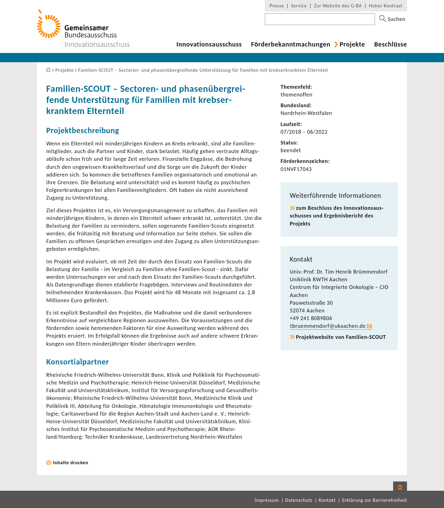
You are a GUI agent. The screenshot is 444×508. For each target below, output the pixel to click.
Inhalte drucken (70, 462)
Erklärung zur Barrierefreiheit (374, 500)
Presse (276, 6)
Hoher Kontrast (385, 6)
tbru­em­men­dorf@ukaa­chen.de (328, 326)
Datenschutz (298, 500)
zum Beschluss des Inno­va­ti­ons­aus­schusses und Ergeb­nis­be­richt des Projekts (337, 216)
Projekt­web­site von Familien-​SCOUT (341, 337)
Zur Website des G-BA (338, 6)
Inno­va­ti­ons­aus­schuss (209, 44)
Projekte (352, 44)
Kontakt (327, 500)
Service (299, 6)
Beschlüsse (390, 44)
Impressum (267, 500)
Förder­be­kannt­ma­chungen (290, 44)
